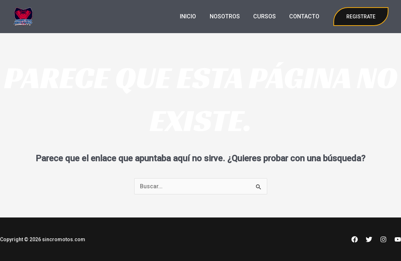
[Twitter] (369, 239)
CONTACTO (305, 16)
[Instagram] (383, 239)
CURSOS (267, 16)
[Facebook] (354, 239)
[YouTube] (398, 239)
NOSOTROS (229, 16)
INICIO (195, 16)
